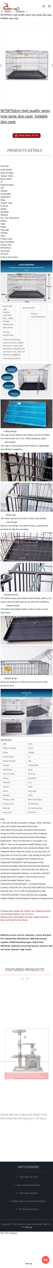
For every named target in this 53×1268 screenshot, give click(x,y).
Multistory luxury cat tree (12, 935)
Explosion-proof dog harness (25, 946)
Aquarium (29, 935)
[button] (43, 6)
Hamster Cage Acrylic (21, 949)
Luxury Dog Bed (43, 935)
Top (46, 1259)
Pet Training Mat (8, 938)
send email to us (26, 135)
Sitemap (28, 1227)
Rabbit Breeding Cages (20, 942)
